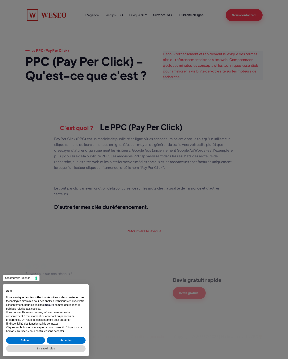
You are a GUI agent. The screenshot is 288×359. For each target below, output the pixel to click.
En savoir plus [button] (46, 348)
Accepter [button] (66, 340)
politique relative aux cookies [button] (23, 308)
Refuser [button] (26, 340)
